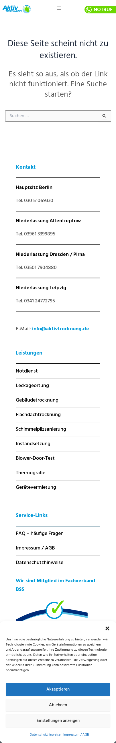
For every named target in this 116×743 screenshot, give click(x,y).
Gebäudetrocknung (37, 400)
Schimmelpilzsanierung (41, 429)
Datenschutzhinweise (45, 735)
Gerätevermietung (36, 487)
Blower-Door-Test (35, 458)
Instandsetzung (33, 444)
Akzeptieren (58, 689)
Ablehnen (58, 705)
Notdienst (27, 371)
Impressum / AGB (76, 735)
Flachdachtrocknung (38, 415)
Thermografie (30, 473)
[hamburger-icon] (58, 8)
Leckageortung (32, 386)
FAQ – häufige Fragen (40, 534)
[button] (107, 628)
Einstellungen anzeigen (58, 720)
